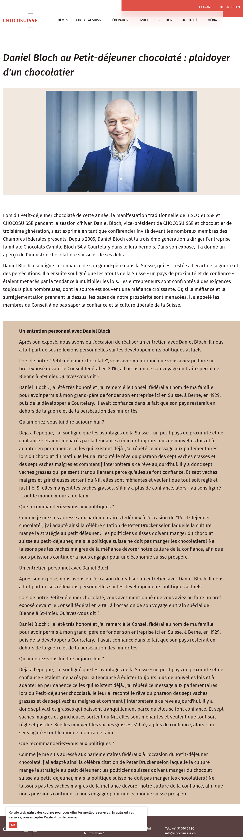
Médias (213, 20)
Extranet (206, 7)
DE (222, 7)
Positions (166, 20)
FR (227, 7)
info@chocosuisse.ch (180, 833)
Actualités (190, 20)
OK (13, 825)
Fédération (120, 20)
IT (232, 7)
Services (144, 20)
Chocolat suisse (89, 20)
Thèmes (62, 20)
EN (238, 7)
